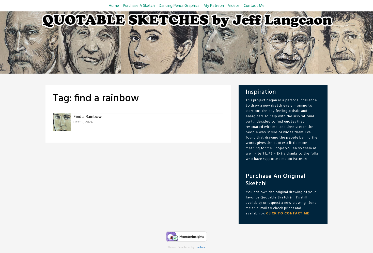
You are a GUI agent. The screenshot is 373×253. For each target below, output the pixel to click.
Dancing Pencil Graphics (179, 6)
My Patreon (214, 6)
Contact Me (254, 6)
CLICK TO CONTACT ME (287, 213)
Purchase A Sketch (139, 6)
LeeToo (200, 247)
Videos (234, 6)
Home (114, 6)
